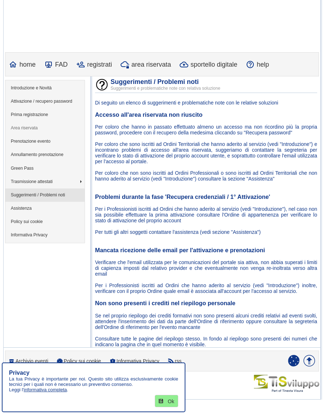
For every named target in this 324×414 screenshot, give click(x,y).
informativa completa (45, 389)
